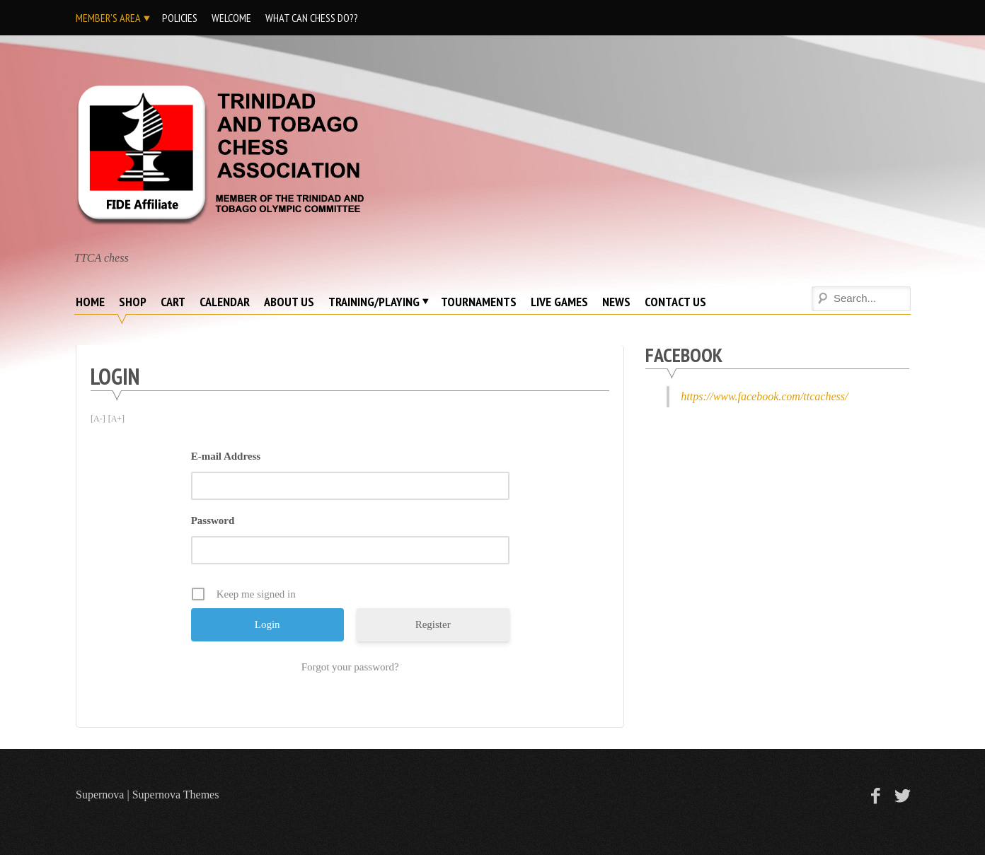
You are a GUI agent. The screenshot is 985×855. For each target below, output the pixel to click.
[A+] (116, 419)
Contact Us (675, 301)
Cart (173, 301)
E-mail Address (226, 456)
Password (213, 520)
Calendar (225, 301)
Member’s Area (108, 18)
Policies (179, 18)
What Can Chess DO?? (311, 18)
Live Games (559, 301)
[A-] (98, 419)
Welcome (231, 18)
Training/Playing (374, 301)
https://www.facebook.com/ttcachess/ (764, 396)
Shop (132, 301)
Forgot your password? (350, 667)
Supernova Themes (175, 795)
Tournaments (479, 301)
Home (90, 301)
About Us (289, 301)
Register (433, 624)
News (616, 301)
